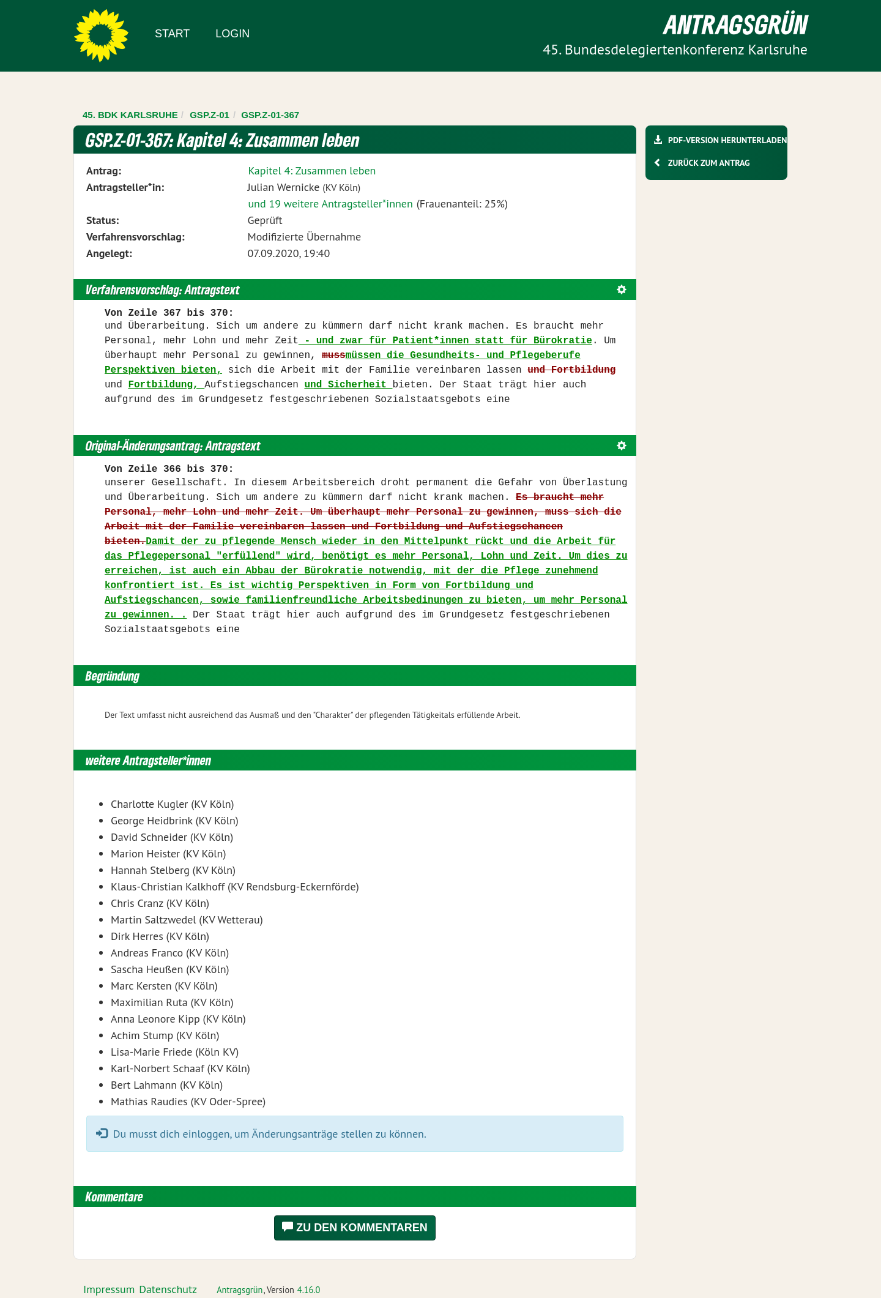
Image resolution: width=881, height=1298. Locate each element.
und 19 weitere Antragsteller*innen (330, 203)
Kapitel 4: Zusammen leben (312, 170)
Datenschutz (168, 1289)
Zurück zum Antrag (708, 162)
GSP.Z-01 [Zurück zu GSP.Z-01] (209, 115)
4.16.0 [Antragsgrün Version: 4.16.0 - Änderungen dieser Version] (309, 1290)
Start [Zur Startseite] (172, 34)
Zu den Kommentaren (355, 1227)
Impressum (109, 1289)
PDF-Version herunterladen (727, 140)
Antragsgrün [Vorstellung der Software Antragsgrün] (239, 1290)
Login (232, 34)
